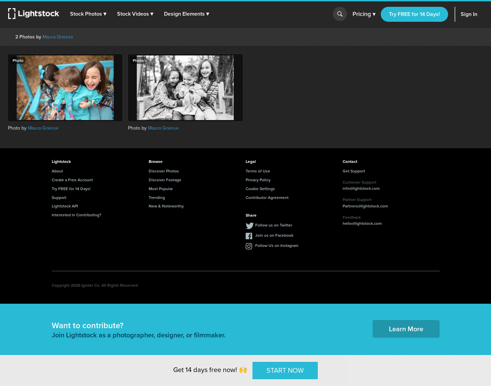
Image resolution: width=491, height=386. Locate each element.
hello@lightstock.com (362, 223)
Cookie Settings (260, 188)
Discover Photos (164, 171)
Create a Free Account (72, 180)
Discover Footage (165, 180)
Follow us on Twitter (273, 225)
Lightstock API (65, 206)
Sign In (469, 14)
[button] (88, 14)
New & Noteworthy (166, 206)
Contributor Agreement (267, 197)
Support (59, 197)
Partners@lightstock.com (365, 206)
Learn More (406, 329)
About (57, 171)
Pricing (364, 14)
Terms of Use (258, 171)
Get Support (354, 171)
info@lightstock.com (361, 188)
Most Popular (161, 188)
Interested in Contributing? (76, 215)
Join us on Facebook (274, 235)
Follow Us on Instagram (276, 245)
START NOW (285, 370)
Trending (157, 197)
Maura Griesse (58, 36)
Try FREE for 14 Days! (414, 14)
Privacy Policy (258, 180)
